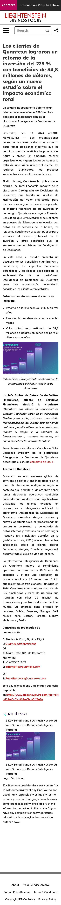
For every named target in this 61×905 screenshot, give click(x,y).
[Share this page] (56, 30)
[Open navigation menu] (6, 30)
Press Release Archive (36, 885)
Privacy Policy (47, 899)
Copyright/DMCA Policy (20, 899)
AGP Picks (8, 5)
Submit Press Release (17, 892)
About (15, 885)
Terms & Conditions (45, 892)
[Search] (28, 30)
